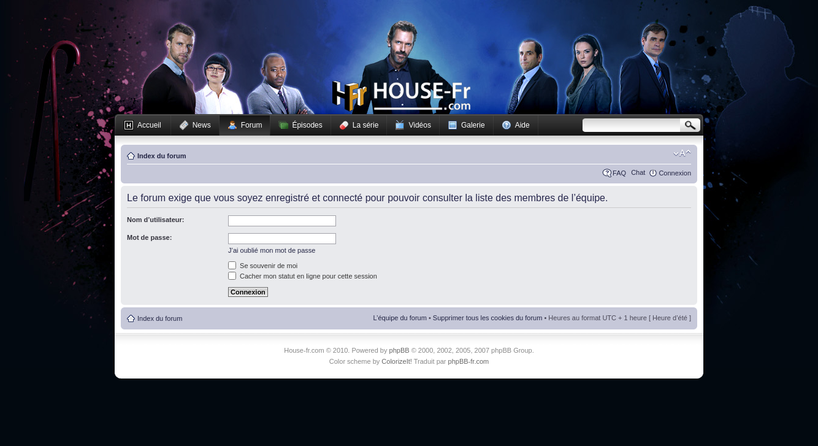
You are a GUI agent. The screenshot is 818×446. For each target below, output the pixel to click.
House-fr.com (401, 96)
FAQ (619, 173)
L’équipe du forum (399, 317)
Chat (638, 172)
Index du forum (161, 156)
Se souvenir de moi (262, 265)
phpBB (399, 350)
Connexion (675, 173)
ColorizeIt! (396, 361)
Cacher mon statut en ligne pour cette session (302, 276)
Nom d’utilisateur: (156, 219)
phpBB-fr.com (468, 361)
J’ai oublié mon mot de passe (271, 250)
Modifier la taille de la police (682, 153)
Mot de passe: (149, 237)
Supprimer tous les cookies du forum (488, 317)
